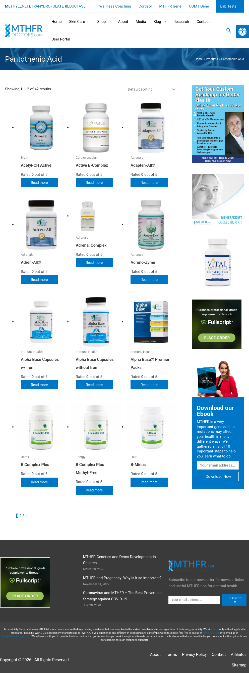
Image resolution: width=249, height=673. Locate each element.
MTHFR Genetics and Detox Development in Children (119, 560)
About (123, 21)
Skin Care (77, 21)
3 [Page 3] (23, 516)
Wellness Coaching (115, 6)
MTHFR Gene (170, 6)
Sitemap (239, 665)
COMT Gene (199, 6)
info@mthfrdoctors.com (16, 636)
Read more (40, 182)
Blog (157, 21)
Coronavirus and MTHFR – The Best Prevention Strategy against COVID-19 (122, 596)
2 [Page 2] (20, 516)
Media (141, 21)
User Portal (60, 39)
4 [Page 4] (27, 516)
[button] (229, 30)
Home (56, 21)
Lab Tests (228, 6)
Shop (101, 21)
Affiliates (238, 654)
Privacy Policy (194, 654)
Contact (203, 21)
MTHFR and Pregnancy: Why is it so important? (122, 578)
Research (181, 21)
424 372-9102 (211, 633)
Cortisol (145, 6)
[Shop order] (150, 89)
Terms (171, 654)
